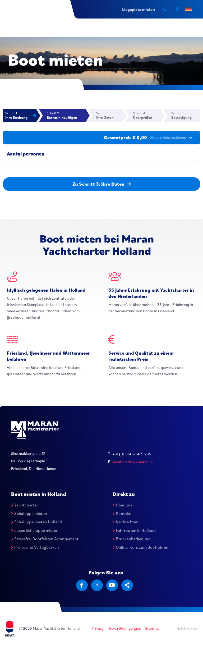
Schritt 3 (109, 115)
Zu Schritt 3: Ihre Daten (101, 184)
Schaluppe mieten (29, 513)
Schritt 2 (66, 115)
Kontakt (122, 513)
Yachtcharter (24, 504)
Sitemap (152, 628)
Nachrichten (126, 521)
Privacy (97, 628)
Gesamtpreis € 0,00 (148, 137)
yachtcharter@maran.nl (132, 461)
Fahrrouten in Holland (134, 530)
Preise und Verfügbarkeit (35, 547)
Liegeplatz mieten (138, 9)
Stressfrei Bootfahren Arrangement (45, 538)
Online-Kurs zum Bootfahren (140, 547)
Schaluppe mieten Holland (36, 521)
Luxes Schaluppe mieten (34, 530)
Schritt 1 (20, 115)
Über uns (122, 504)
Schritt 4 (147, 115)
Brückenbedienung (132, 538)
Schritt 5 (185, 115)
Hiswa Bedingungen (124, 628)
